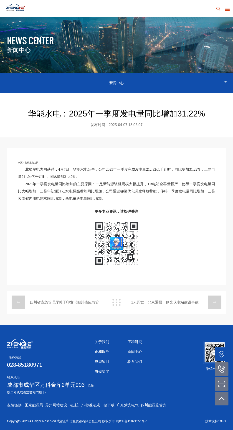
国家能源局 (34, 405)
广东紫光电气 (128, 405)
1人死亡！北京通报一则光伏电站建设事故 (165, 302)
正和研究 (134, 342)
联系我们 (134, 362)
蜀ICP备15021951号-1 (132, 421)
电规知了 (102, 372)
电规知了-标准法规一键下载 (91, 405)
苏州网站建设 (56, 405)
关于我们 (102, 342)
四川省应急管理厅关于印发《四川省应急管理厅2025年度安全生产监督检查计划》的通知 (65, 304)
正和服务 (102, 352)
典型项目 (102, 362)
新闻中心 (134, 352)
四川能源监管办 (153, 405)
